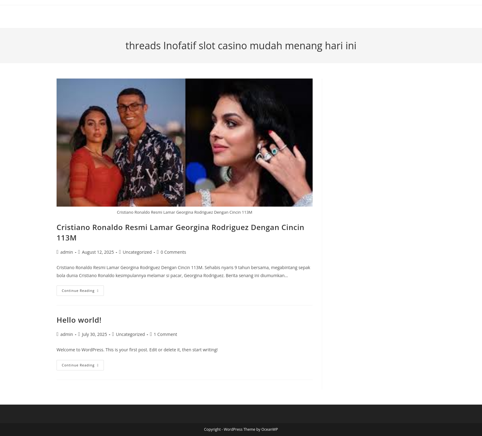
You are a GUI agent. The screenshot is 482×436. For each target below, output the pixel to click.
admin (66, 252)
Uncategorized (137, 252)
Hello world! (79, 320)
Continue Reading (83, 292)
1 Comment (165, 334)
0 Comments (173, 252)
